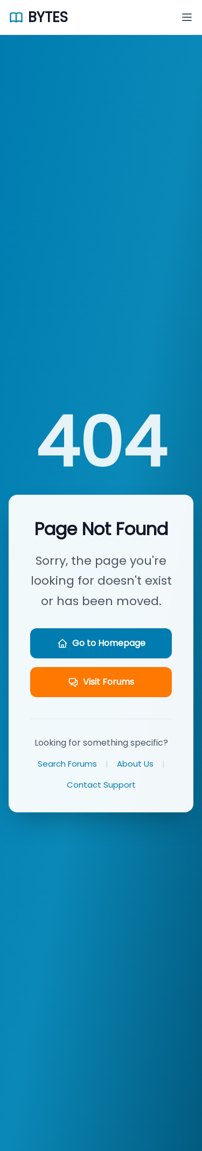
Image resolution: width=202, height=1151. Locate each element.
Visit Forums (101, 682)
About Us (135, 763)
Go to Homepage (101, 643)
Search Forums (67, 763)
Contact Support (101, 784)
